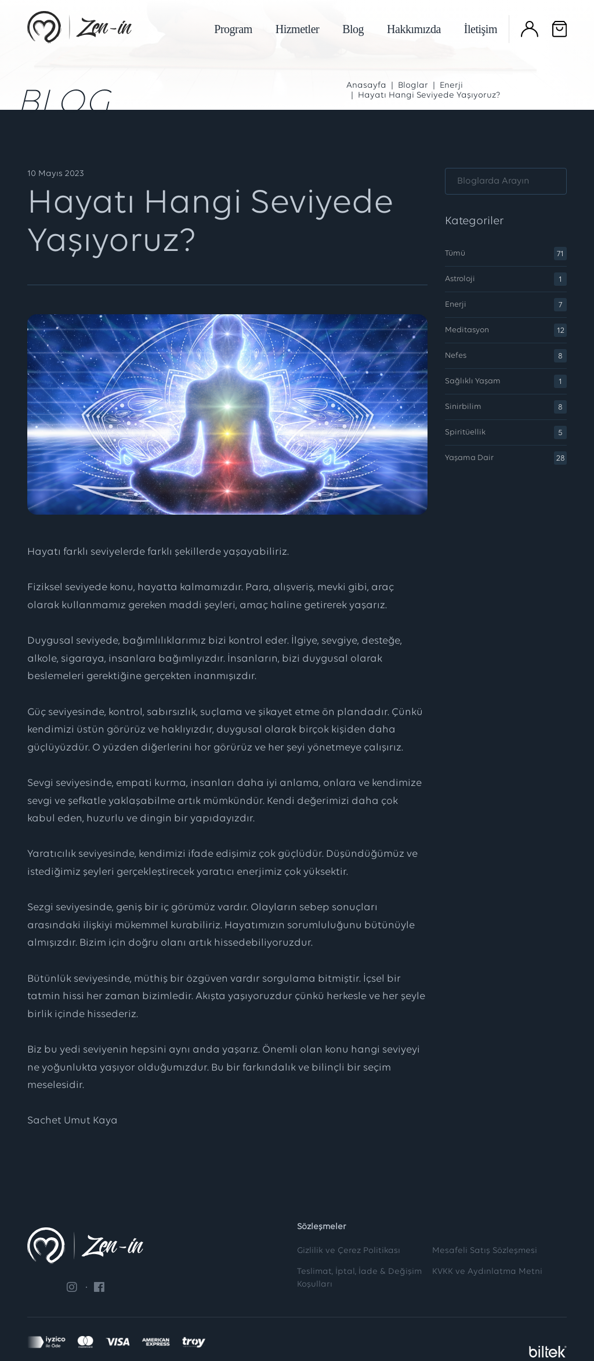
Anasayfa (366, 85)
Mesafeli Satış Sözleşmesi (484, 1251)
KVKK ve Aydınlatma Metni (487, 1271)
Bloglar (413, 85)
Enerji (451, 85)
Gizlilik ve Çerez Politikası (348, 1251)
